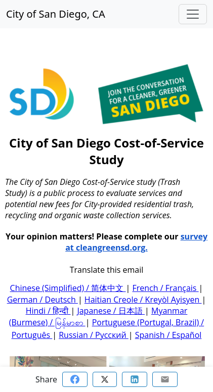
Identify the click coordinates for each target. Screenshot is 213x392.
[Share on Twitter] (105, 379)
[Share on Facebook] (75, 379)
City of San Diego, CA (55, 14)
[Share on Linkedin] (134, 379)
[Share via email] (165, 379)
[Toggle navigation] (193, 14)
